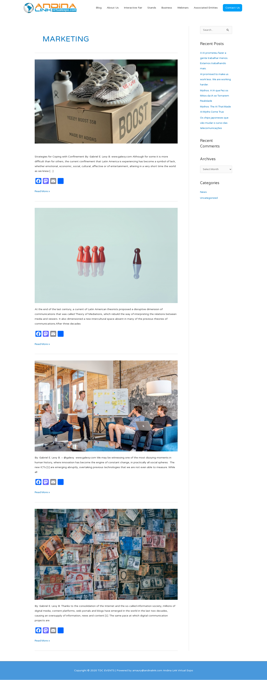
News (203, 198)
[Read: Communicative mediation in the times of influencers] (106, 255)
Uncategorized (209, 203)
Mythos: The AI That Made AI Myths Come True (214, 112)
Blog (99, 7)
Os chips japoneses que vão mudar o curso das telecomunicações (214, 128)
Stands (151, 7)
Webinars (183, 7)
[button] (232, 8)
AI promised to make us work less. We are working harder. (216, 80)
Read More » (43, 191)
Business (166, 7)
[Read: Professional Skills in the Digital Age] (106, 406)
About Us (113, 7)
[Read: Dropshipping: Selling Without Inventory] (106, 105)
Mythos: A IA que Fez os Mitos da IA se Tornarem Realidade (215, 96)
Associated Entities (206, 7)
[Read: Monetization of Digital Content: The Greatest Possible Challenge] (106, 554)
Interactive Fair (133, 7)
